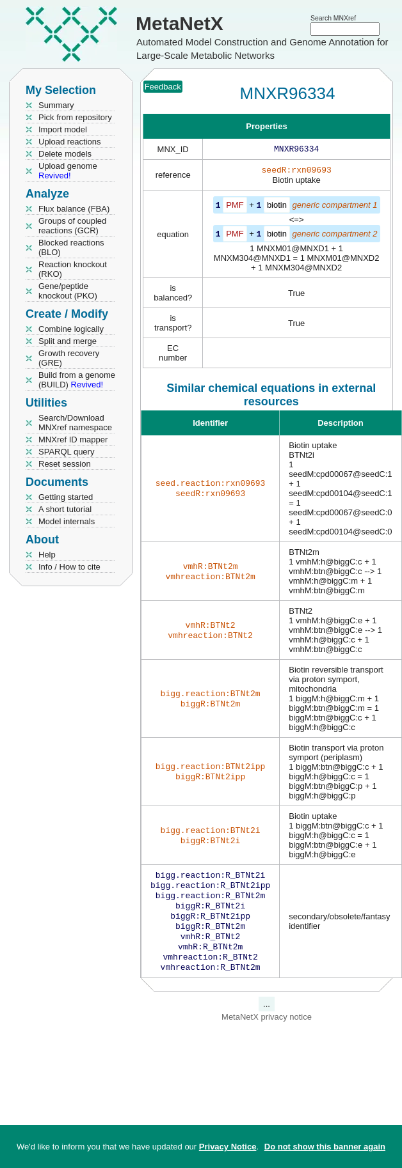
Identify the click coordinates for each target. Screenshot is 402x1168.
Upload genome (67, 170)
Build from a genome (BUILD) (76, 379)
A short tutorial (65, 509)
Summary (56, 105)
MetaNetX (179, 23)
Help (47, 554)
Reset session (64, 464)
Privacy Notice (228, 1146)
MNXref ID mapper (73, 439)
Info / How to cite (69, 567)
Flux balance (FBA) (73, 209)
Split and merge (67, 341)
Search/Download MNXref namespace (75, 422)
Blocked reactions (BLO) (71, 247)
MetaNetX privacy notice (266, 1031)
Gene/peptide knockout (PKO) (67, 290)
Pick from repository (75, 117)
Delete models (65, 154)
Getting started (65, 497)
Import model (62, 129)
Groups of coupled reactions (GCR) (72, 225)
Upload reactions (69, 141)
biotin (277, 207)
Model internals (66, 521)
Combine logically (71, 329)
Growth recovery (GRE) (68, 358)
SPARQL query (66, 451)
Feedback (163, 86)
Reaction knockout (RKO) (72, 269)
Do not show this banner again (324, 1146)
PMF (234, 207)
